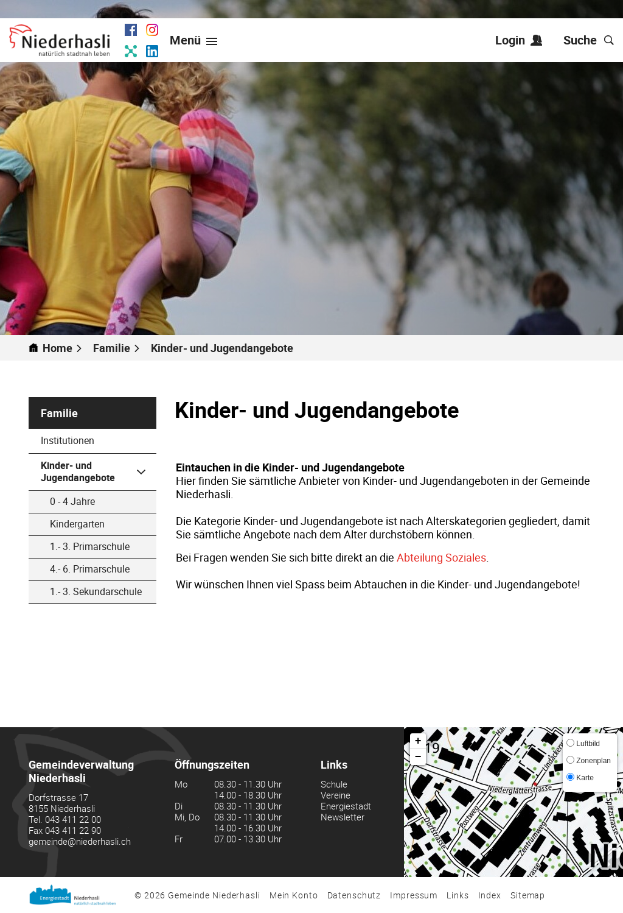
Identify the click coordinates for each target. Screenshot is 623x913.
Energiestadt (346, 806)
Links (457, 895)
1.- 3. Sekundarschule (96, 591)
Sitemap (527, 895)
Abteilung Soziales (441, 557)
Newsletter (342, 817)
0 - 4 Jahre (72, 501)
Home (57, 347)
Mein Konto (294, 895)
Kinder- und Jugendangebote (98, 471)
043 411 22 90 (73, 830)
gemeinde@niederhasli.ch (80, 841)
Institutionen (67, 440)
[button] (117, 347)
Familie (59, 413)
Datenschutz (354, 895)
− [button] (418, 757)
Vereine (335, 795)
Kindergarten (77, 524)
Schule (334, 784)
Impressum (413, 895)
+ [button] (418, 741)
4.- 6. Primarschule (90, 569)
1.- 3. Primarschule (90, 546)
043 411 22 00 (73, 819)
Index (489, 895)
